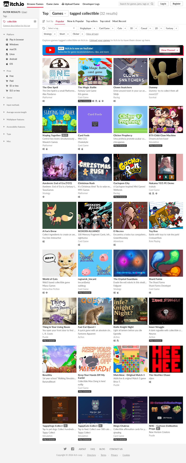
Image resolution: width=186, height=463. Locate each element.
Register (176, 3)
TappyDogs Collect (52, 425)
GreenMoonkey (120, 238)
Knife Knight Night (123, 326)
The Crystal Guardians (125, 278)
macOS (11, 49)
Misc (7, 141)
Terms (103, 455)
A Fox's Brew (49, 231)
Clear (24, 12)
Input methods (11, 105)
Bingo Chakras (121, 425)
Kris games (83, 94)
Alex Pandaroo (49, 94)
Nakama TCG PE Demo (161, 183)
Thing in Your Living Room (56, 326)
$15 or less (13, 90)
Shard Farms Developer (160, 285)
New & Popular (75, 21)
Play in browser (15, 39)
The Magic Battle (87, 87)
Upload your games (100, 40)
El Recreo (118, 231)
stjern (151, 378)
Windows (12, 44)
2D (156, 28)
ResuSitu (47, 374)
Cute (120, 28)
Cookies (126, 455)
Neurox (152, 333)
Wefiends (117, 190)
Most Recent (119, 21)
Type (7, 134)
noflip (80, 384)
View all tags (92, 34)
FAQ (93, 449)
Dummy (153, 87)
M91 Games (83, 190)
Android (11, 59)
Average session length (15, 112)
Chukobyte (83, 142)
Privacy (114, 455)
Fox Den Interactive (51, 238)
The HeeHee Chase (159, 374)
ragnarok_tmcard (87, 278)
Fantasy (169, 28)
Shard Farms (155, 278)
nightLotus (83, 238)
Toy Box (153, 231)
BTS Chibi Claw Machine (162, 135)
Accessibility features (14, 127)
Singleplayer (85, 28)
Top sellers (92, 21)
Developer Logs (91, 3)
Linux (10, 54)
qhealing (117, 432)
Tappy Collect (48, 432)
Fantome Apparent (86, 333)
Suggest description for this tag (16, 25)
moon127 (153, 94)
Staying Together (51, 135)
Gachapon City (121, 183)
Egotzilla (117, 333)
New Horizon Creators (159, 432)
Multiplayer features (13, 119)
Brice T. (116, 381)
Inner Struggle (156, 326)
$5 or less (12, 85)
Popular (60, 21)
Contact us (116, 449)
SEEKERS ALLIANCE (89, 231)
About (82, 449)
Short (62, 34)
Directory (91, 455)
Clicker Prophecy (122, 135)
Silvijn (116, 94)
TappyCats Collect (88, 425)
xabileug (82, 285)
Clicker (76, 34)
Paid (10, 81)
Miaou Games (48, 285)
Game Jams (52, 3)
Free (10, 76)
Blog (102, 449)
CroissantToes (155, 238)
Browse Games (35, 3)
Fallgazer (117, 285)
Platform (8, 34)
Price (7, 71)
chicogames (118, 142)
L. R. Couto (47, 333)
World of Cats (49, 278)
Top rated (105, 21)
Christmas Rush (86, 183)
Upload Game (71, 3)
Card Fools (83, 135)
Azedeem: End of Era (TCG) (57, 183)
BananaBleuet (48, 381)
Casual (144, 28)
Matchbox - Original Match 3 (129, 374)
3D (131, 28)
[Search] (152, 4)
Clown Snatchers (122, 87)
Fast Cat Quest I (86, 326)
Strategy (48, 34)
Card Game (104, 28)
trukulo (152, 186)
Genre (7, 97)
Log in (163, 3)
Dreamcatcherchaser (158, 138)
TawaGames (48, 190)
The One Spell (50, 87)
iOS (9, 64)
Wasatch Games (50, 142)
